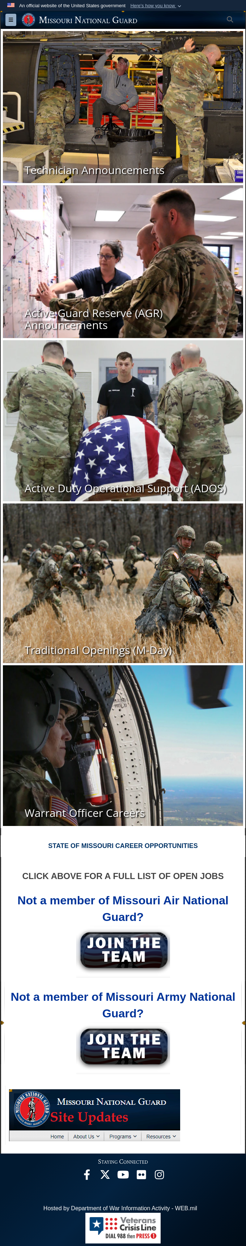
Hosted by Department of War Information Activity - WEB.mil (120, 1208)
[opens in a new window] (87, 1176)
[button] (156, 5)
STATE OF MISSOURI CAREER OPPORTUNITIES (123, 845)
